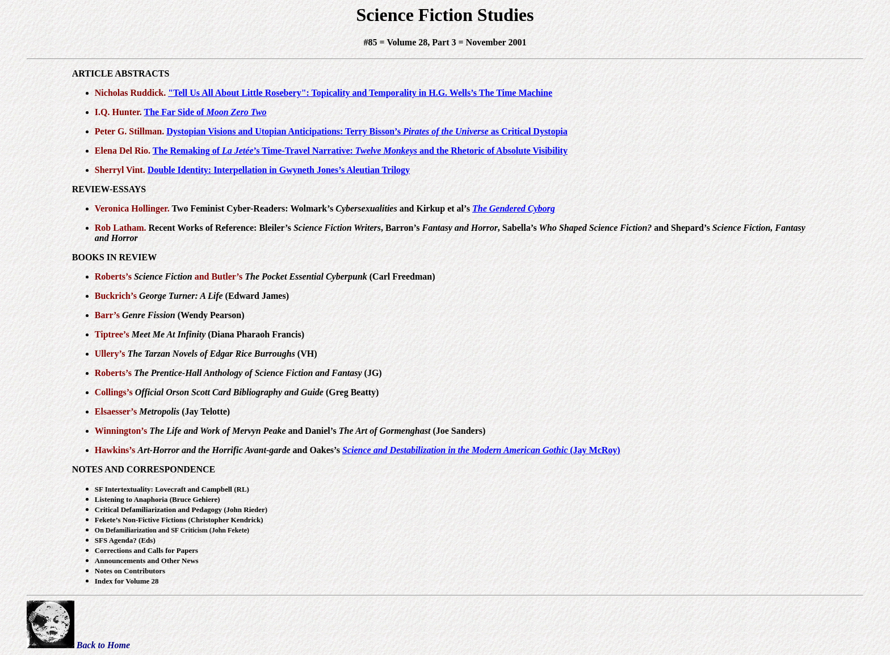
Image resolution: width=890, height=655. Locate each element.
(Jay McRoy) (481, 450)
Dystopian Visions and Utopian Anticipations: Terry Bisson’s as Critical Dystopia (367, 131)
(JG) (258, 373)
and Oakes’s (239, 450)
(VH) (222, 353)
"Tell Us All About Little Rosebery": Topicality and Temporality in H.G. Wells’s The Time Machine (360, 93)
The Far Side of (175, 112)
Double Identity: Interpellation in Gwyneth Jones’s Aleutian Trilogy (279, 170)
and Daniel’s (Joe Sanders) (317, 431)
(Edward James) (214, 296)
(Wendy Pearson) (183, 315)
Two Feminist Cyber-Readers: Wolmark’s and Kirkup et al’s (321, 208)
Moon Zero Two (236, 112)
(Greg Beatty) (257, 392)
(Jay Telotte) (184, 411)
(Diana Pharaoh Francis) (218, 334)
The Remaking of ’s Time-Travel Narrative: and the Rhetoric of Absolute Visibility (360, 150)
